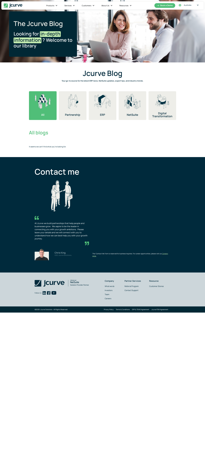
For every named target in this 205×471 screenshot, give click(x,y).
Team (107, 294)
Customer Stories (156, 286)
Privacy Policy (109, 309)
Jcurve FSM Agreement (159, 309)
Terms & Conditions (123, 309)
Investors (108, 290)
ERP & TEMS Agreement (140, 309)
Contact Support (131, 290)
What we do (109, 286)
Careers (108, 298)
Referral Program (132, 286)
